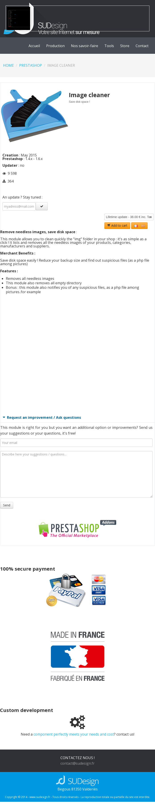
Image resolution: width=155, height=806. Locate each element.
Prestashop (30, 65)
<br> (76, 354)
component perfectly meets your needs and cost (73, 734)
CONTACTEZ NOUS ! (77, 757)
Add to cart (117, 225)
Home (8, 65)
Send (6, 505)
